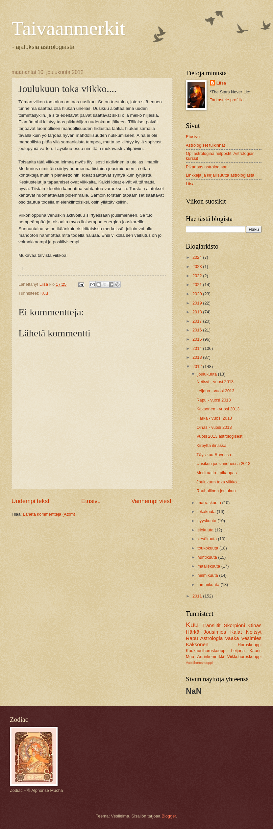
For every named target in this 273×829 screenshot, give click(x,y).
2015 (197, 339)
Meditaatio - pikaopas (216, 472)
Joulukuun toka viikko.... (218, 481)
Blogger (168, 816)
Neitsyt (253, 632)
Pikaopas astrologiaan (207, 166)
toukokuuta (208, 548)
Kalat (236, 632)
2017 (197, 321)
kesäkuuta (207, 538)
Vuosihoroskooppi (199, 663)
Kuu (44, 293)
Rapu (192, 638)
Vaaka (232, 638)
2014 (197, 348)
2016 (197, 330)
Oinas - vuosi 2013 (214, 427)
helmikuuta (208, 575)
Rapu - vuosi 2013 (213, 400)
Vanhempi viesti (152, 501)
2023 (197, 266)
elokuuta (205, 529)
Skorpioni (234, 625)
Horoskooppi (249, 644)
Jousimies (215, 632)
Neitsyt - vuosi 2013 (215, 381)
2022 (197, 275)
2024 (197, 257)
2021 (197, 284)
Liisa (221, 83)
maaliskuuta (209, 566)
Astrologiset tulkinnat (205, 145)
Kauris (256, 650)
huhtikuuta (207, 557)
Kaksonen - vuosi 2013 (217, 408)
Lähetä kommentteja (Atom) (49, 514)
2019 (197, 303)
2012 (197, 366)
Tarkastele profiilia (227, 99)
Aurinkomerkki (210, 656)
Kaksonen (197, 644)
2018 (197, 311)
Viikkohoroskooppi (244, 656)
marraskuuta (209, 502)
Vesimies (251, 638)
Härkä (192, 632)
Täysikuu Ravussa (213, 454)
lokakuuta (207, 511)
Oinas (254, 625)
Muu (190, 656)
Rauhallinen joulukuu (216, 490)
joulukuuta (207, 374)
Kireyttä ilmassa (211, 445)
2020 (197, 293)
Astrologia (211, 638)
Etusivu (91, 501)
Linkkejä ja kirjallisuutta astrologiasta (220, 175)
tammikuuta (208, 584)
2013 (197, 357)
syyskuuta (207, 520)
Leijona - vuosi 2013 (215, 390)
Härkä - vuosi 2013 (214, 418)
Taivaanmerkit (68, 28)
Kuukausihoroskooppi (206, 650)
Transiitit (211, 625)
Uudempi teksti (31, 501)
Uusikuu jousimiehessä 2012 (223, 463)
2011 (197, 596)
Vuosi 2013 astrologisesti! (220, 436)
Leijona (238, 650)
